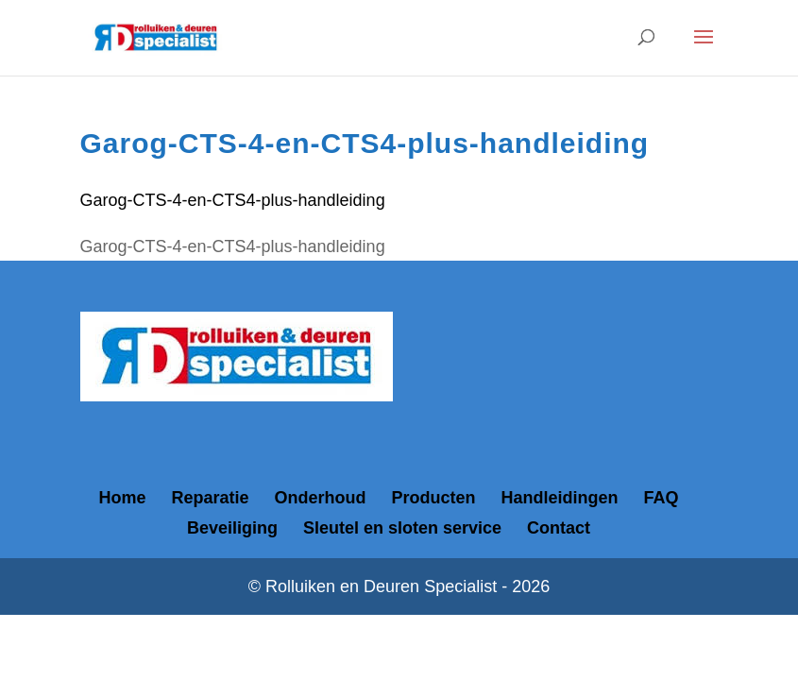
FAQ (661, 497)
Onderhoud (320, 497)
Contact (558, 527)
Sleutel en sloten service (402, 527)
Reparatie (209, 497)
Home (121, 497)
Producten (434, 497)
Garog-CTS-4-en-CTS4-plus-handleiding (232, 200)
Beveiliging (232, 527)
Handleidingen (560, 497)
